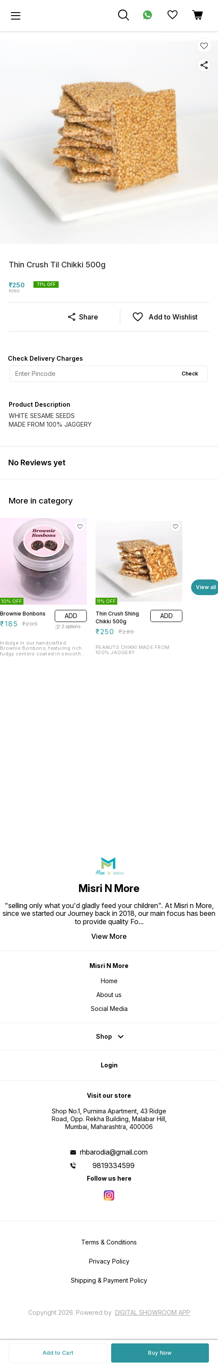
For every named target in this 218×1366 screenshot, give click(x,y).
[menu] (15, 15)
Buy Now (160, 1353)
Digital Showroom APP (152, 1312)
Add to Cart (58, 1353)
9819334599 (113, 1165)
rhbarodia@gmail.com (114, 1152)
